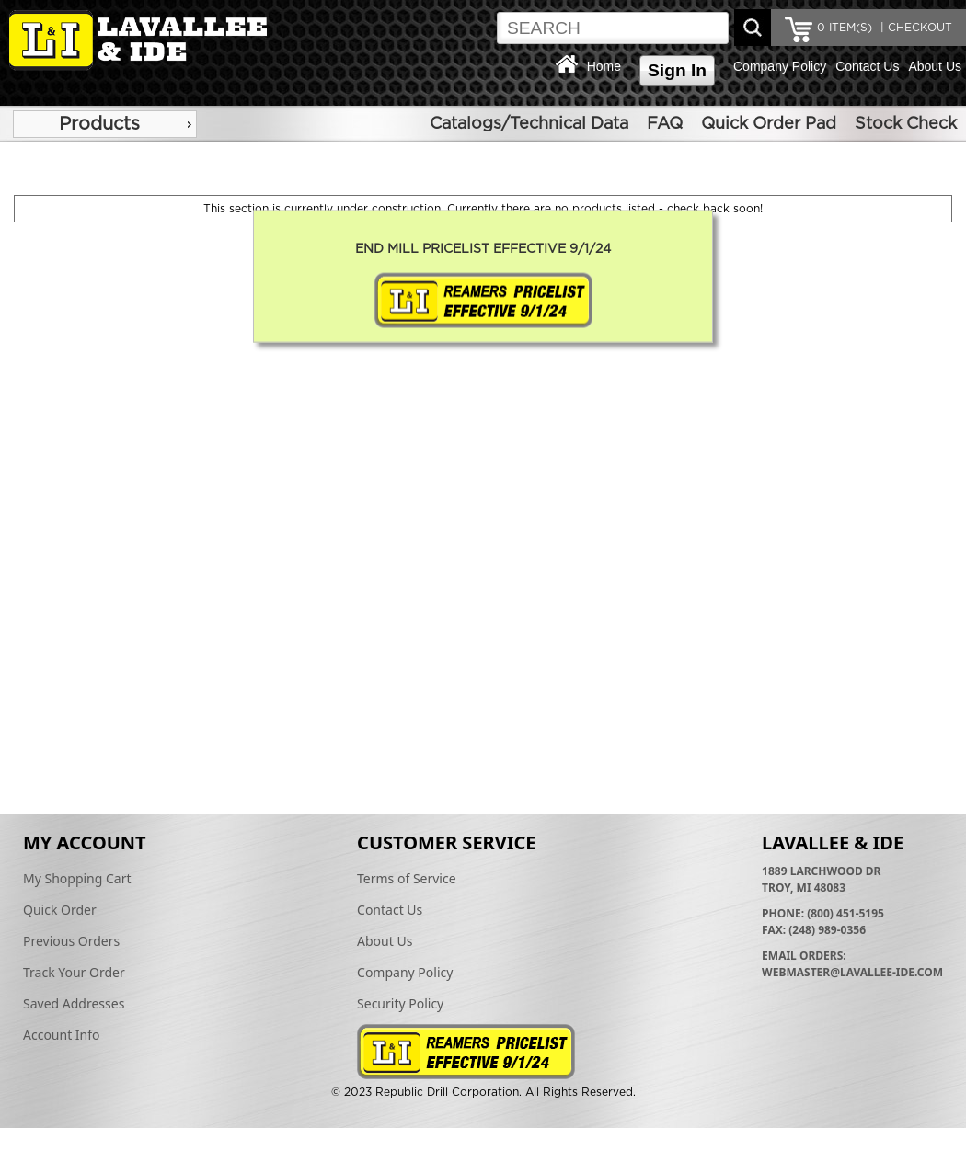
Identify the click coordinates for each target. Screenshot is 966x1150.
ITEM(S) (844, 27)
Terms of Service (406, 878)
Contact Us (867, 66)
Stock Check (906, 124)
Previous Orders (71, 941)
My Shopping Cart (77, 878)
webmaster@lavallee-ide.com (852, 972)
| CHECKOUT (914, 27)
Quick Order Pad (768, 124)
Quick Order (60, 909)
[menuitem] (105, 124)
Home (604, 66)
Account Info (61, 1034)
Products (99, 124)
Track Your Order (74, 972)
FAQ (665, 124)
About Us (934, 66)
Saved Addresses (73, 1003)
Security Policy (400, 1003)
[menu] (105, 124)
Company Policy (779, 66)
